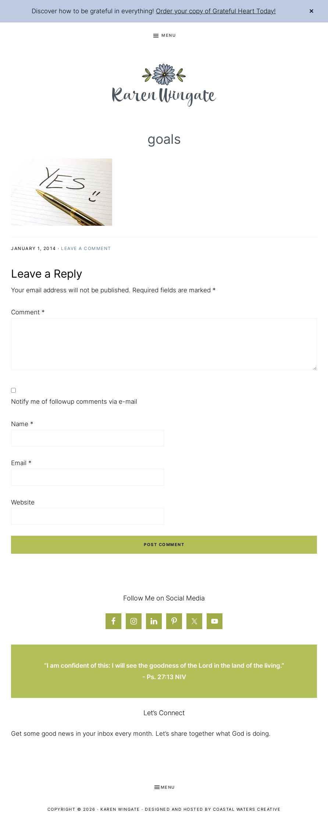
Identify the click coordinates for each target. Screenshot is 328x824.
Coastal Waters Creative (247, 809)
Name (22, 424)
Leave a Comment (86, 248)
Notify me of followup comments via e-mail (74, 401)
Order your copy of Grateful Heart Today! (216, 11)
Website (23, 502)
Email (21, 463)
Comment (28, 312)
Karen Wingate (120, 809)
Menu (168, 35)
